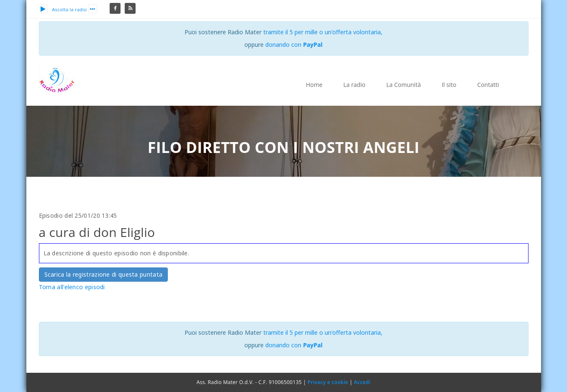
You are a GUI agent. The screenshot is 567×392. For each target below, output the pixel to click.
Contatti (488, 85)
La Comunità (403, 85)
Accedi (362, 382)
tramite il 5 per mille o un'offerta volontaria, (322, 32)
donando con (294, 44)
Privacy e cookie (328, 382)
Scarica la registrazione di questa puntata (103, 274)
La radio (355, 85)
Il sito (449, 85)
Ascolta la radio (63, 9)
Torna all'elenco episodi (72, 287)
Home (314, 85)
